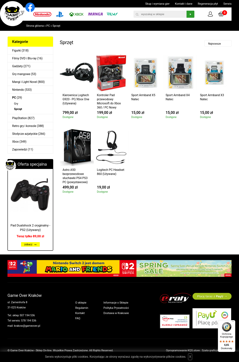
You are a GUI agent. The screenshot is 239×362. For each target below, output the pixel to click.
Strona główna (35, 25)
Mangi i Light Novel (24, 82)
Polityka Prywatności (116, 308)
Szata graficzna (217, 350)
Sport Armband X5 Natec (143, 97)
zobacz (30, 244)
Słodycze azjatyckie (25, 134)
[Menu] (233, 322)
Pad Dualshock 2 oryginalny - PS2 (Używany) (30, 227)
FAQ (77, 318)
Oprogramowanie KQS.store (183, 350)
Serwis (227, 3)
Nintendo (18, 89)
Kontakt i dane (183, 3)
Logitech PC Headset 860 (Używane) (110, 172)
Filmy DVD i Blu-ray (24, 58)
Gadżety (17, 66)
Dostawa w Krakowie (116, 313)
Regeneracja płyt (208, 3)
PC (48, 25)
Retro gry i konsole (24, 126)
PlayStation (19, 118)
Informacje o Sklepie (115, 302)
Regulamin (81, 308)
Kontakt (80, 313)
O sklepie (80, 302)
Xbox (15, 141)
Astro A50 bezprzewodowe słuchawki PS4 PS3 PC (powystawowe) (75, 176)
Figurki (16, 50)
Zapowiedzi (19, 149)
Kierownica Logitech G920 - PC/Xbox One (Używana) (76, 99)
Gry (16, 103)
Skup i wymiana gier (157, 3)
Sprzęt (56, 25)
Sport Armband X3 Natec (212, 97)
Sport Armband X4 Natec (178, 97)
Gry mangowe (21, 74)
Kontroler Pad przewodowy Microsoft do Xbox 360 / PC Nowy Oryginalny (109, 101)
